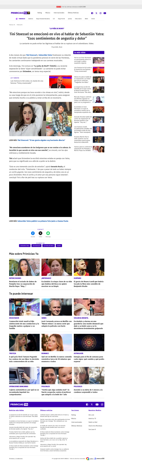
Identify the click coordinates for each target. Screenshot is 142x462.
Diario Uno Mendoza (95, 426)
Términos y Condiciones (16, 458)
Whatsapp (48, 234)
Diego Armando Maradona (43, 19)
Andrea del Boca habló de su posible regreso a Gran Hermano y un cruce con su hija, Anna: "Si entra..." (54, 439)
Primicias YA (12, 24)
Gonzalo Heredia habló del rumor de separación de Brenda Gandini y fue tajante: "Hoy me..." (23, 428)
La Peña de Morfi (48, 245)
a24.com (82, 7)
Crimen (93, 19)
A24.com (91, 415)
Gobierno (30, 19)
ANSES (86, 19)
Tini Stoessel (36, 245)
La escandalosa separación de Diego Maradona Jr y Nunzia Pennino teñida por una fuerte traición (23, 442)
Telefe (59, 245)
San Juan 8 (92, 429)
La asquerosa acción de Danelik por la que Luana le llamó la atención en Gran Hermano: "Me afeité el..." (23, 416)
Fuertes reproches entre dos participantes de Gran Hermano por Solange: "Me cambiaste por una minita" (55, 421)
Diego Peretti (61, 19)
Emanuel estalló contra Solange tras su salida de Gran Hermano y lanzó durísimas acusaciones (54, 450)
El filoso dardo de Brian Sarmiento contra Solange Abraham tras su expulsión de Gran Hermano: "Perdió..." (23, 447)
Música (47, 13)
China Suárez (78, 19)
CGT (54, 19)
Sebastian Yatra (24, 245)
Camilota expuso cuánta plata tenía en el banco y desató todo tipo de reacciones (54, 415)
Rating (39, 13)
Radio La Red (93, 422)
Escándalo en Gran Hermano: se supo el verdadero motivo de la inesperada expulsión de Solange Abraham (24, 422)
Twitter (40, 234)
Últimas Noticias (73, 13)
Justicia (70, 19)
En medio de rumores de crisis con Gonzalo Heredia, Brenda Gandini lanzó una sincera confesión (52, 427)
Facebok (33, 234)
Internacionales (59, 13)
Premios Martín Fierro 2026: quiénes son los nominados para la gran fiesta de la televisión (22, 432)
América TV (92, 418)
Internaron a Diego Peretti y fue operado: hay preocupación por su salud (22, 437)
